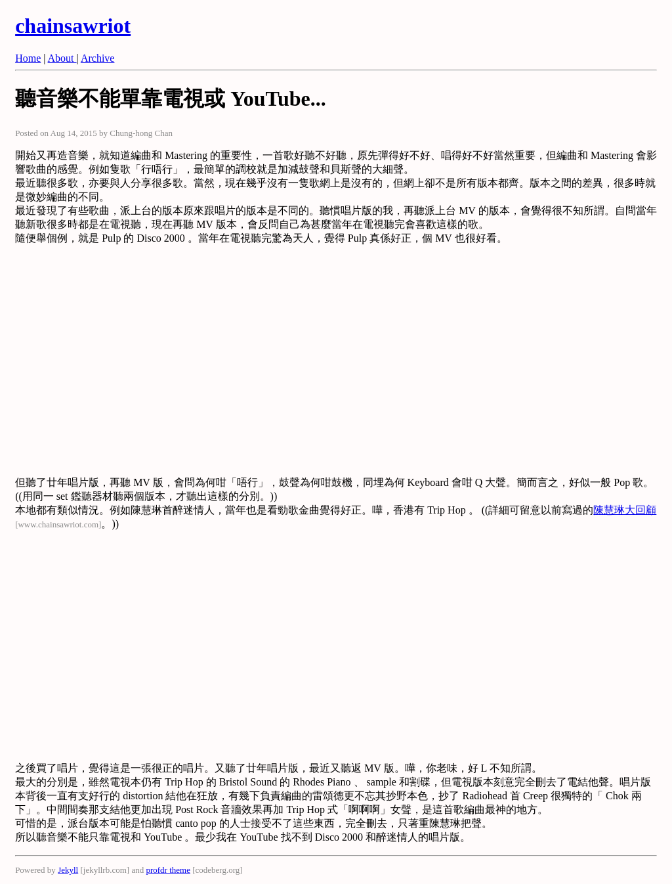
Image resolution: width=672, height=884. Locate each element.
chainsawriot (73, 25)
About (62, 58)
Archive (98, 58)
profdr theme (168, 870)
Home (28, 58)
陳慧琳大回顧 (624, 510)
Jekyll (68, 870)
